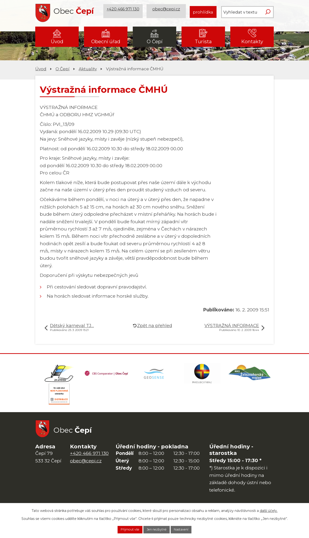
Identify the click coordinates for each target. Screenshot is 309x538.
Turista (203, 41)
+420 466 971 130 (123, 11)
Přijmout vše (123, 529)
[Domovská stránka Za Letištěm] (59, 375)
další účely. (269, 509)
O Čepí (154, 41)
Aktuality (88, 68)
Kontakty (252, 41)
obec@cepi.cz (167, 11)
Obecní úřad (105, 41)
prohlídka (203, 11)
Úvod (57, 41)
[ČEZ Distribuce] (59, 399)
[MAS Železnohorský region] (250, 375)
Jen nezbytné (157, 529)
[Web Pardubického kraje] (202, 375)
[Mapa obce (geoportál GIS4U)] (154, 375)
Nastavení (188, 529)
